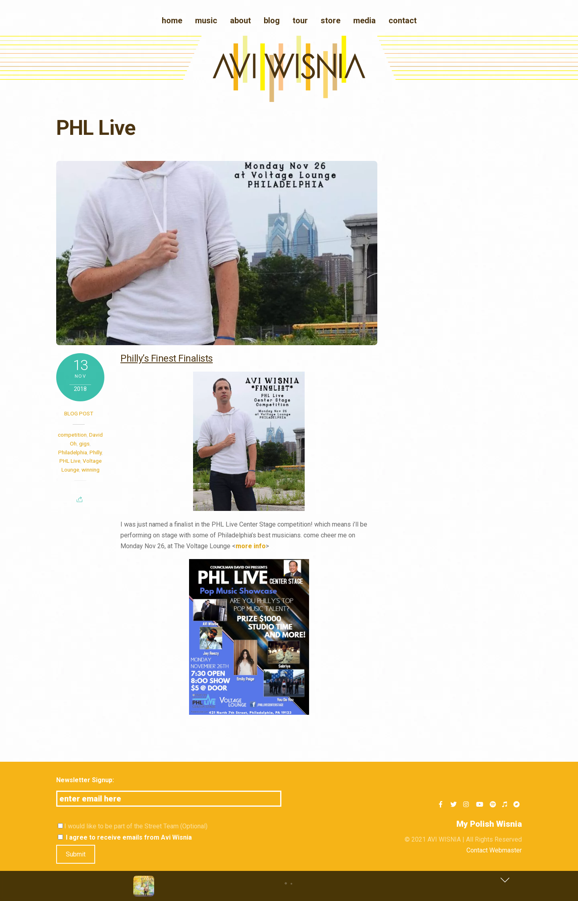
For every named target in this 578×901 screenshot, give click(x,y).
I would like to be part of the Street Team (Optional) (133, 826)
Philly (96, 452)
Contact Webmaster (494, 850)
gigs (84, 443)
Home (172, 20)
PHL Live (69, 461)
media (364, 20)
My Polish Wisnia (489, 824)
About (240, 20)
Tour (300, 20)
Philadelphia (72, 452)
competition (72, 434)
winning (90, 469)
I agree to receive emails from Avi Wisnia (125, 837)
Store (330, 20)
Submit (75, 854)
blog (272, 20)
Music (206, 20)
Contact (403, 20)
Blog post (78, 413)
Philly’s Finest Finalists (166, 358)
